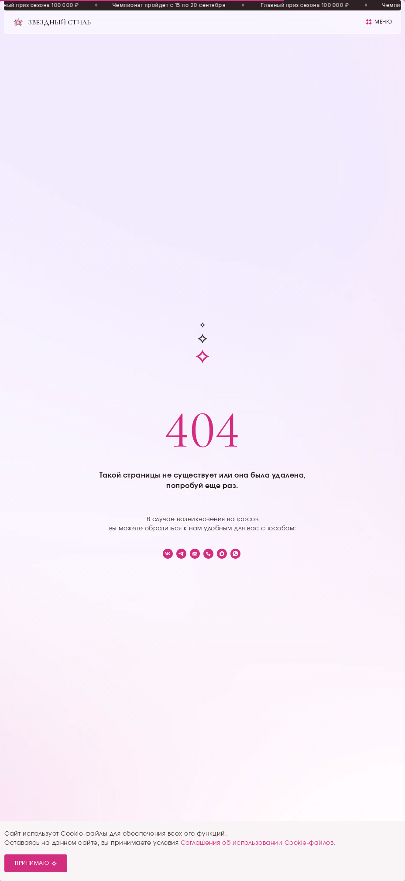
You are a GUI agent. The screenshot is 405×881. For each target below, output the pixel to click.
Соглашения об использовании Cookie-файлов (257, 843)
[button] (379, 22)
